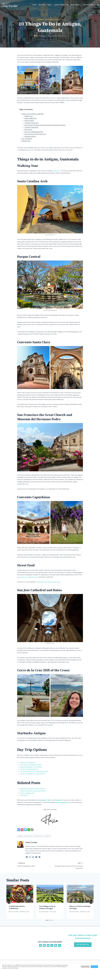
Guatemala (40, 19)
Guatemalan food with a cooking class (48, 582)
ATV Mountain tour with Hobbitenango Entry (34, 771)
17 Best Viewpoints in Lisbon (33, 864)
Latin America (24, 795)
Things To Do (59, 19)
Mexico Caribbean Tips (27, 793)
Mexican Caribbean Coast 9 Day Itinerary (33, 791)
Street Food (28, 129)
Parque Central (29, 120)
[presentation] (19, 894)
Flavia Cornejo (42, 36)
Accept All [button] (94, 966)
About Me (42, 5)
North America (49, 19)
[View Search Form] (97, 4)
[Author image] (35, 36)
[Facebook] (40, 945)
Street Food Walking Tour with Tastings (32, 773)
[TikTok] (51, 945)
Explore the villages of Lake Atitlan (31, 767)
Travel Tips (47, 836)
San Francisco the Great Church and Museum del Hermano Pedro (45, 125)
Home (34, 5)
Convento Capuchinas (31, 127)
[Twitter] (59, 945)
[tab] (46, 920)
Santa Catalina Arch (30, 118)
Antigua (20, 836)
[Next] (91, 902)
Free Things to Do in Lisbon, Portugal (47, 907)
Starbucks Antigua (30, 136)
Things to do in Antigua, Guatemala (32, 114)
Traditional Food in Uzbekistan (17, 907)
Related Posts (26, 141)
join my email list (61, 802)
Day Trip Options (27, 138)
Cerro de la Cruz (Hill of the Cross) (35, 134)
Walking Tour (28, 116)
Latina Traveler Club (61, 5)
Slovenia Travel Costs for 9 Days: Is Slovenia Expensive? (67, 865)
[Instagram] (44, 945)
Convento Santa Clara (31, 123)
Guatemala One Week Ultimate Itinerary (32, 788)
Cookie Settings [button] (85, 966)
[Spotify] (55, 945)
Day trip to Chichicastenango (29, 769)
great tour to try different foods (28, 577)
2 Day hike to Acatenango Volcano (31, 764)
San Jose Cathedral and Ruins (33, 132)
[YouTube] (48, 945)
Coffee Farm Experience (27, 762)
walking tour (57, 171)
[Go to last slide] (9, 902)
